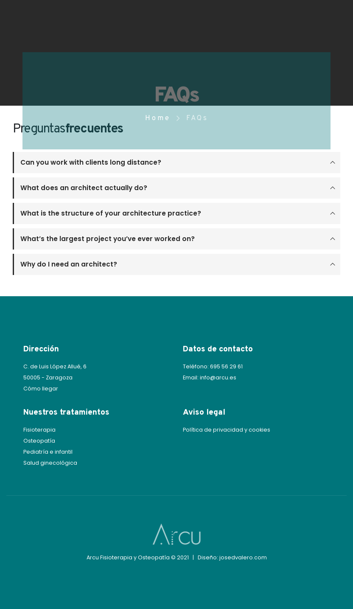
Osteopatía (39, 440)
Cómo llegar (40, 388)
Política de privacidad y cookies (226, 429)
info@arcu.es (218, 377)
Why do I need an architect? (68, 264)
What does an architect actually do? (83, 187)
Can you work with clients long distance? (90, 162)
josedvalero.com (243, 557)
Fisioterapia (39, 429)
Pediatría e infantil (48, 451)
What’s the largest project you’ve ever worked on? (107, 238)
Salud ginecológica (50, 462)
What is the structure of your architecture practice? (110, 213)
